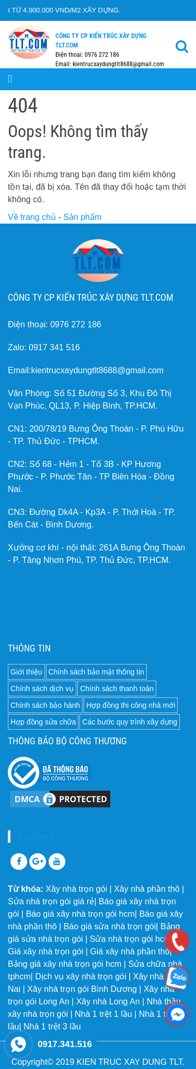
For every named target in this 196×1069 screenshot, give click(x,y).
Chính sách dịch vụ (42, 688)
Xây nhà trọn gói (76, 888)
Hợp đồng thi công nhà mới (130, 705)
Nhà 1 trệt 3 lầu (52, 1026)
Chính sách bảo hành (45, 705)
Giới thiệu (26, 672)
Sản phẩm (82, 217)
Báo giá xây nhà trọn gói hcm (80, 914)
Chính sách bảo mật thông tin (96, 672)
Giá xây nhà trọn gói (45, 951)
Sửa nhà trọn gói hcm (130, 939)
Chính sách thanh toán (117, 688)
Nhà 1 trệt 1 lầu (103, 1014)
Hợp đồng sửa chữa (43, 722)
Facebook (36, 836)
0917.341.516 (65, 1044)
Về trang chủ (32, 217)
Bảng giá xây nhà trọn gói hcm (64, 964)
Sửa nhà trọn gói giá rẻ (51, 901)
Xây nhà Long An (108, 1001)
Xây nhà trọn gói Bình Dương (82, 989)
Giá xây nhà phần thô (129, 951)
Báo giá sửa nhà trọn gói (110, 926)
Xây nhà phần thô (147, 888)
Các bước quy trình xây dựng (129, 722)
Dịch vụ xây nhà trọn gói (80, 976)
